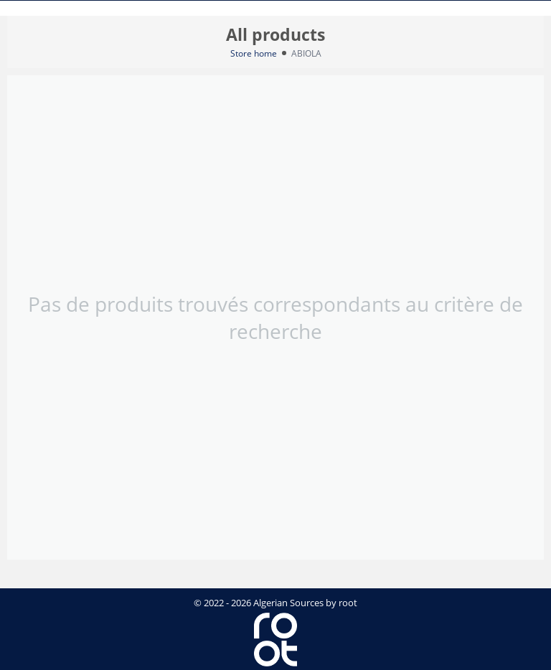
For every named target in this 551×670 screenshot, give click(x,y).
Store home (253, 53)
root (348, 602)
